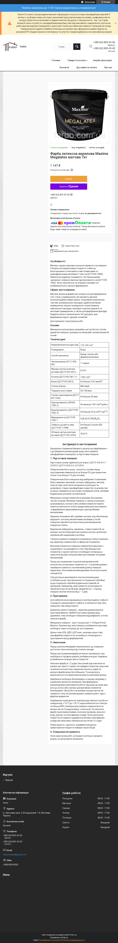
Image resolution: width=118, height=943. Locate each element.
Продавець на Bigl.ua (59, 938)
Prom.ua (73, 935)
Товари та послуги (77, 60)
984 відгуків (90, 2)
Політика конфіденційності (73, 940)
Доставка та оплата (86, 67)
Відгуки (9, 780)
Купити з (68, 186)
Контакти (64, 67)
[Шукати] (76, 46)
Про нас (108, 67)
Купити (68, 179)
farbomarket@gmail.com (15, 854)
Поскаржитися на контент (50, 940)
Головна (56, 60)
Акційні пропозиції (102, 60)
